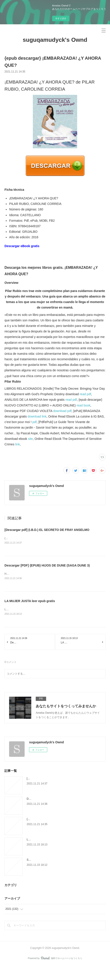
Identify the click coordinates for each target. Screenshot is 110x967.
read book (83, 405)
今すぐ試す (60, 18)
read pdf (85, 394)
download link (37, 416)
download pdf (62, 411)
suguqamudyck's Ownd (55, 39)
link (17, 444)
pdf (34, 422)
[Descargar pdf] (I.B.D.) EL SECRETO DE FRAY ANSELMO (46, 530)
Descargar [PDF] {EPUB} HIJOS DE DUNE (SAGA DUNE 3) (47, 565)
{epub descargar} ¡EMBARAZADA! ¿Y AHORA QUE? (58, 820)
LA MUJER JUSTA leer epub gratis (29, 601)
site (30, 439)
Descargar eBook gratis (21, 246)
